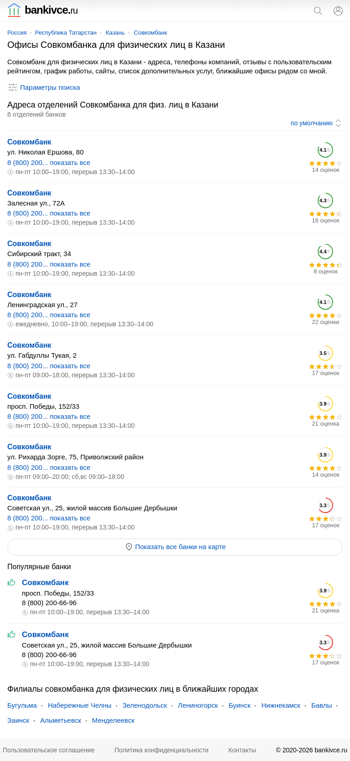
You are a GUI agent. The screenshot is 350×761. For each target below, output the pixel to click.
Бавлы (321, 705)
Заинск (18, 720)
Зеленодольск (145, 705)
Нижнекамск (280, 705)
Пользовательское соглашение (49, 750)
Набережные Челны (80, 705)
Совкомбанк (150, 32)
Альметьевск (60, 720)
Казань (115, 32)
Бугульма (22, 705)
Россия (17, 32)
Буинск (240, 705)
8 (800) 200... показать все (48, 162)
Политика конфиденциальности (161, 750)
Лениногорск (197, 705)
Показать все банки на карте (175, 546)
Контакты (242, 750)
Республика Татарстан (66, 32)
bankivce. (42, 10)
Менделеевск (113, 720)
